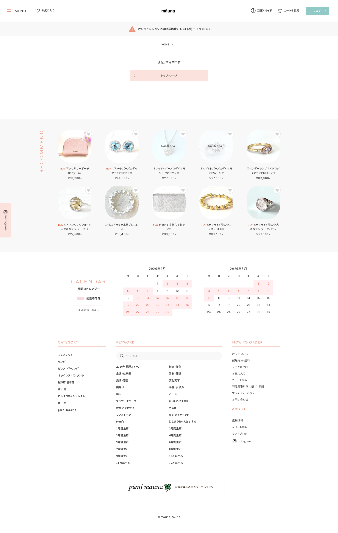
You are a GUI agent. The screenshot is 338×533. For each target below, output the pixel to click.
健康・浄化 (175, 366)
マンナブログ (239, 433)
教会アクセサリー (126, 408)
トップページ (169, 75)
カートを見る (239, 380)
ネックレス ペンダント (71, 375)
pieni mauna (67, 410)
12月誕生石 (176, 463)
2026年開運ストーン (128, 366)
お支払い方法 (240, 354)
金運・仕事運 (123, 373)
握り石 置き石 (66, 382)
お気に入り (238, 373)
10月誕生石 (176, 456)
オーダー (63, 403)
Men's (120, 421)
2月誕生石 (175, 428)
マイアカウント (240, 366)
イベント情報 (239, 427)
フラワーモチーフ (126, 401)
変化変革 (174, 380)
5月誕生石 (122, 442)
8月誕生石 (175, 449)
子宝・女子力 (176, 387)
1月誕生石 (122, 428)
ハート (173, 394)
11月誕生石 (123, 463)
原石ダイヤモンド (179, 414)
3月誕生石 (122, 435)
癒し (118, 394)
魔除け (120, 387)
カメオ (173, 408)
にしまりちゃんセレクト (71, 396)
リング (61, 361)
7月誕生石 (122, 449)
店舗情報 (237, 420)
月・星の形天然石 (179, 401)
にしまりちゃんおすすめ (182, 421)
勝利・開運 (175, 373)
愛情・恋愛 (122, 380)
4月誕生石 (175, 435)
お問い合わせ (240, 399)
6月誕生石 (175, 442)
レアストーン (123, 414)
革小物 (62, 389)
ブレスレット (65, 354)
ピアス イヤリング (68, 368)
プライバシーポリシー (244, 393)
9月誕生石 (122, 456)
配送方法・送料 (87, 310)
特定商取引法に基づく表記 (248, 386)
